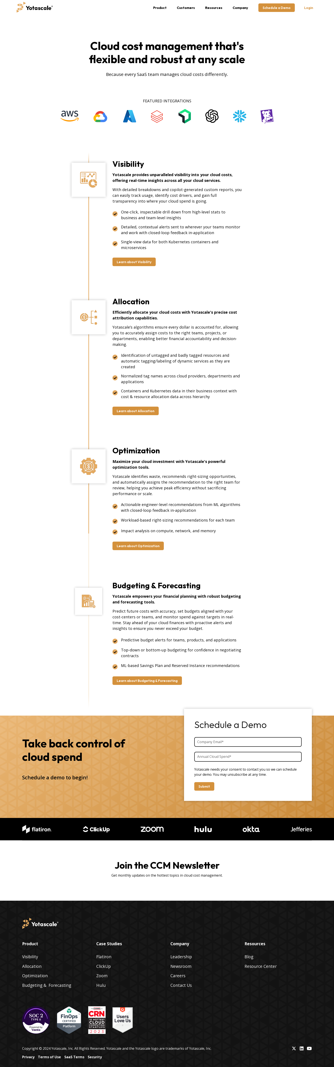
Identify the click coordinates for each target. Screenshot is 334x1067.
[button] (160, 7)
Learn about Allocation (135, 411)
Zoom (102, 976)
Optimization (35, 976)
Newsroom (180, 966)
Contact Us (181, 985)
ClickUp (103, 966)
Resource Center (261, 966)
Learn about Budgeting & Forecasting (147, 680)
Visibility (30, 957)
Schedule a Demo (277, 8)
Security (95, 1057)
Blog (249, 957)
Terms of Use (49, 1057)
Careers (177, 976)
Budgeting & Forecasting (46, 985)
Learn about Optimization (138, 546)
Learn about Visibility (134, 262)
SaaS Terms (74, 1057)
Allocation (32, 966)
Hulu (101, 985)
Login (308, 8)
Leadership (181, 957)
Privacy (28, 1057)
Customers (186, 8)
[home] (35, 8)
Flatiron (103, 957)
